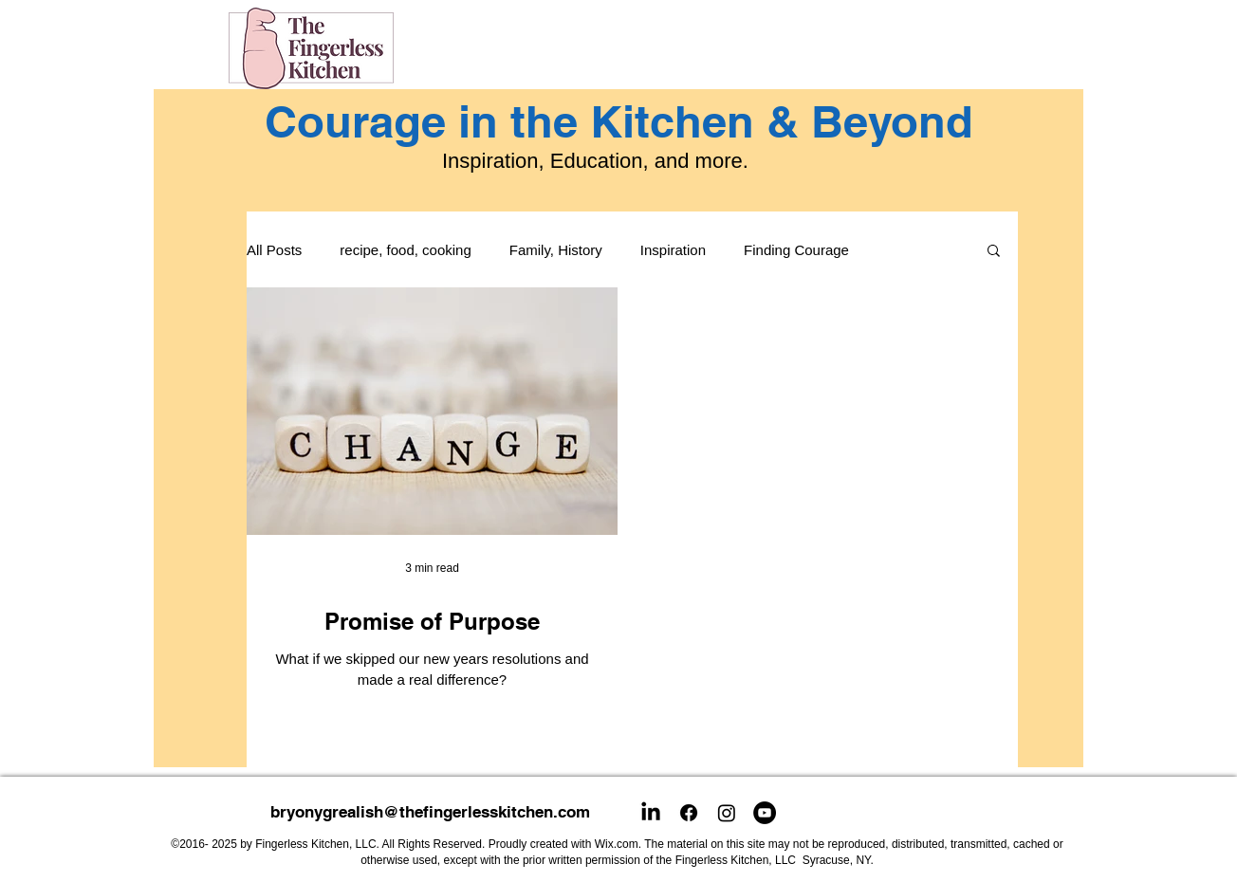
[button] (994, 252)
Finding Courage (796, 250)
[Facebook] (688, 812)
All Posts (274, 250)
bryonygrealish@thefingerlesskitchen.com (430, 811)
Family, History (555, 250)
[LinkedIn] (650, 812)
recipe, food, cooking (405, 250)
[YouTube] (764, 812)
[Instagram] (726, 812)
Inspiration (673, 250)
